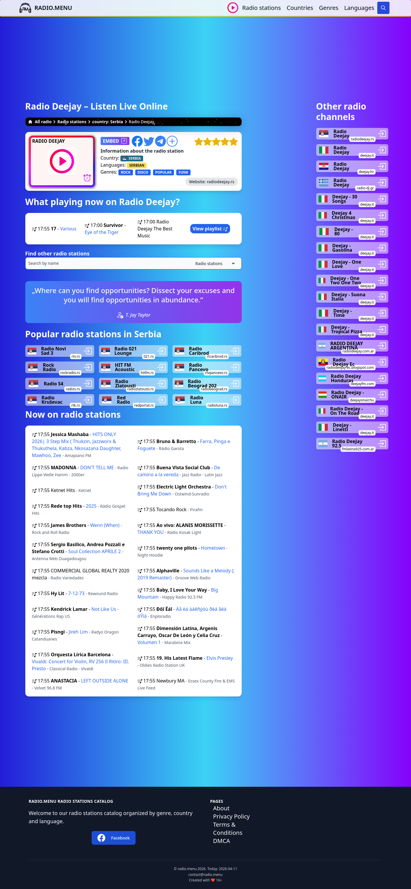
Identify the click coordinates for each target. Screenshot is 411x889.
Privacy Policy (231, 816)
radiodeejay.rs (220, 181)
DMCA (221, 841)
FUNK (183, 172)
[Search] (383, 8)
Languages (359, 8)
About (221, 808)
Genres (328, 8)
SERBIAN (136, 165)
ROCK (125, 172)
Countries (300, 8)
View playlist (210, 228)
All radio (40, 121)
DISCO (143, 172)
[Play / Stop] (232, 7)
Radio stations (261, 8)
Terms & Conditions (228, 829)
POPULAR (163, 172)
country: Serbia (107, 121)
